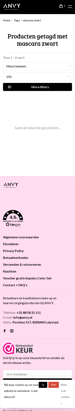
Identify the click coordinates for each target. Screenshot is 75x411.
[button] (37, 219)
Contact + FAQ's (15, 285)
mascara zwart (32, 20)
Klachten (9, 271)
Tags (17, 20)
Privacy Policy (13, 251)
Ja (43, 384)
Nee (53, 384)
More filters (28, 87)
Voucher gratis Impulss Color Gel (27, 278)
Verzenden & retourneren (22, 264)
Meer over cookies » (65, 394)
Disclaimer (11, 244)
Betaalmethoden (15, 257)
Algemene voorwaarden (21, 237)
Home (6, 20)
